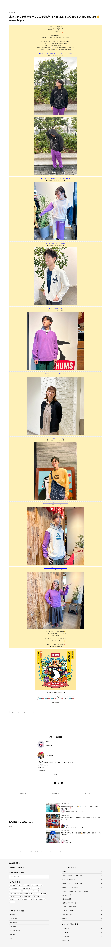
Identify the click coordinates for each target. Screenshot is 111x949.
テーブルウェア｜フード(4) (16, 896)
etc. (11, 938)
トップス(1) (12, 885)
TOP (12, 851)
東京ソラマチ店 (21, 712)
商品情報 (12, 915)
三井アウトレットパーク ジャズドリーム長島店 (75, 891)
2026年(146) (65, 928)
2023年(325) (65, 940)
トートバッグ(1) (27, 896)
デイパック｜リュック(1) (41, 893)
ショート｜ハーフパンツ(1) (16, 893)
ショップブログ (17, 851)
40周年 (12, 712)
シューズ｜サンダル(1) (34, 891)
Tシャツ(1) (26, 885)
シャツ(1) (25, 891)
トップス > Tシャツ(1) (15, 899)
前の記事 (23, 794)
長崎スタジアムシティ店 (69, 903)
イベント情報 (13, 922)
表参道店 (64, 871)
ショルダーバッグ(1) (28, 893)
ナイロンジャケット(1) (27, 899)
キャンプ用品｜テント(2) (25, 888)
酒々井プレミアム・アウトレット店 (72, 875)
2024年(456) (65, 936)
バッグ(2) (12, 902)
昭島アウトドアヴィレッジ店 (70, 887)
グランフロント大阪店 (68, 879)
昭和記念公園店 (66, 899)
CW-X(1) (19, 885)
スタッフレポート (15, 930)
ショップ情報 (13, 918)
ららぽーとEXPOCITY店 (69, 907)
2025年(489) (65, 932)
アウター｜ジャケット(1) (36, 885)
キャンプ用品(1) (13, 888)
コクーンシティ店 (67, 915)
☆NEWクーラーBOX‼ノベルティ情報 (55, 644)
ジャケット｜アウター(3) (15, 891)
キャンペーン (13, 926)
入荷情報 (12, 934)
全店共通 (64, 918)
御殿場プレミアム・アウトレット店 (72, 883)
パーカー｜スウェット (33, 712)
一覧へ (10, 826)
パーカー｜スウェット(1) (39, 899)
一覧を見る (55, 794)
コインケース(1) (36, 888)
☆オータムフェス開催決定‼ (55, 646)
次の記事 (88, 794)
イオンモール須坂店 (68, 911)
